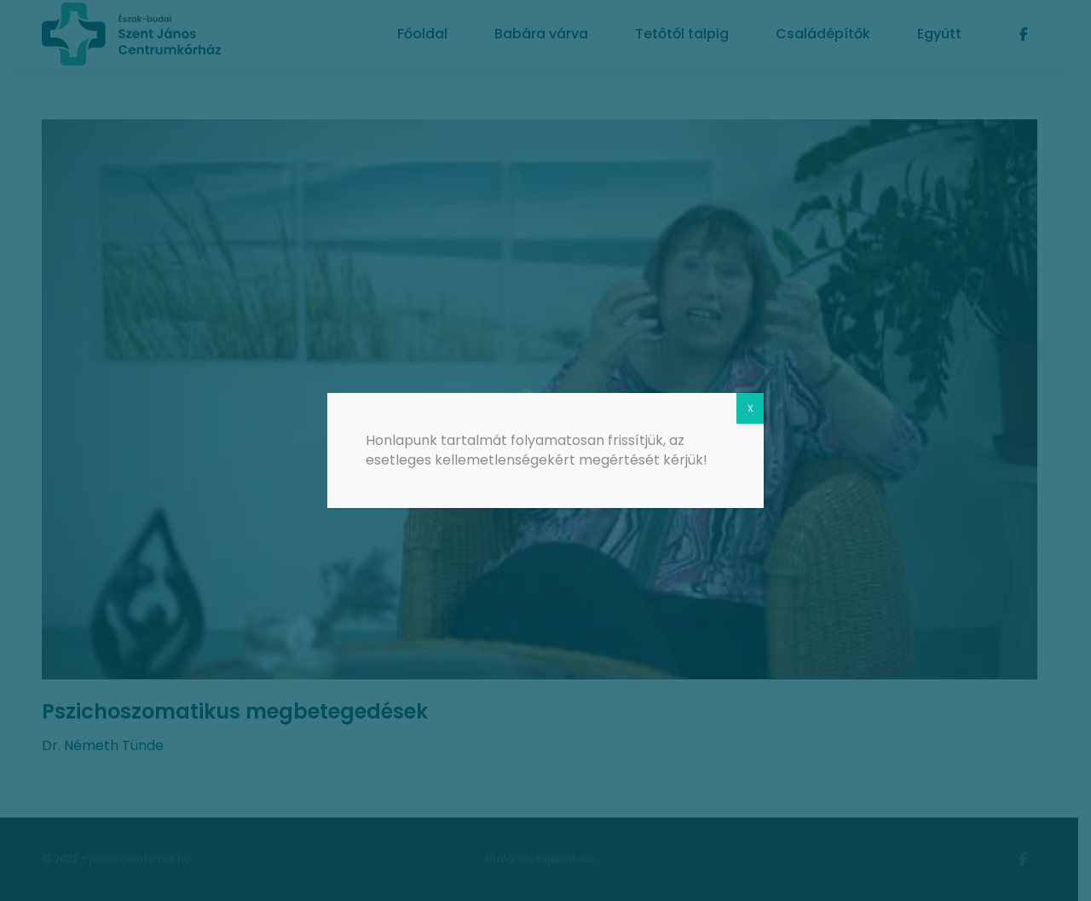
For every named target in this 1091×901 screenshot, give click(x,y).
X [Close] (750, 408)
